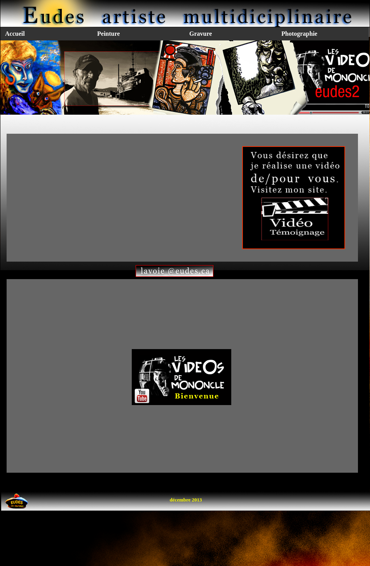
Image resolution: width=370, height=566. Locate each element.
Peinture (108, 33)
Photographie (299, 33)
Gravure (200, 33)
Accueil (15, 33)
